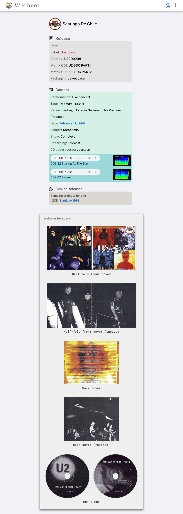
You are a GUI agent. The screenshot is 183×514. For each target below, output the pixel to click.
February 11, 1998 (72, 123)
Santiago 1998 (69, 200)
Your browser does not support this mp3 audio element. (75, 158)
